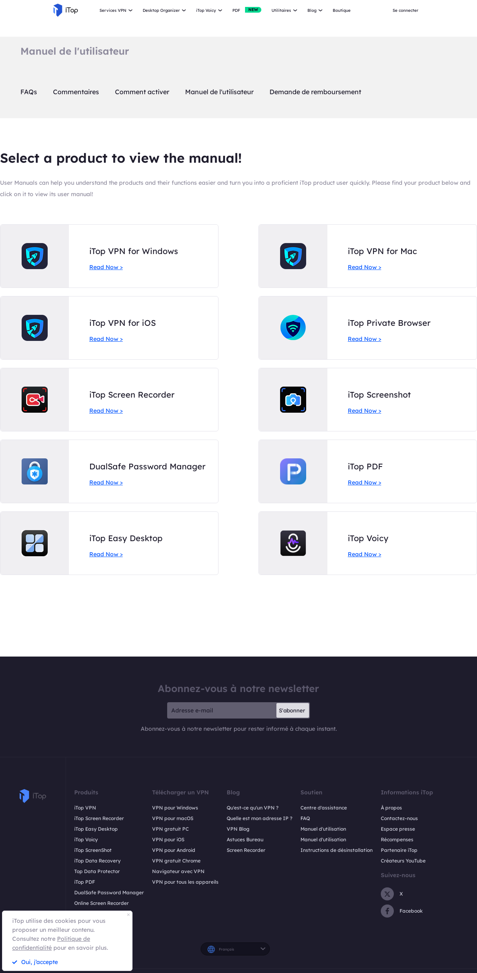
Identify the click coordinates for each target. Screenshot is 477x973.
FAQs (28, 91)
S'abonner (292, 710)
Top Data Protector (97, 871)
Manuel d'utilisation (323, 829)
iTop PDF (84, 882)
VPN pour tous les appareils (185, 882)
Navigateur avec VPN (178, 871)
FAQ (305, 818)
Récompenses (397, 839)
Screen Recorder (246, 850)
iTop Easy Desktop (96, 829)
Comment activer (142, 91)
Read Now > (106, 267)
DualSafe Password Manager (109, 892)
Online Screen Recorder (101, 903)
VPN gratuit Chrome (176, 861)
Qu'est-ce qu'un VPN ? (252, 808)
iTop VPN (85, 808)
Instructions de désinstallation (336, 850)
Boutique (342, 10)
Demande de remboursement (315, 91)
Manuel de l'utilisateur (219, 91)
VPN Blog (238, 829)
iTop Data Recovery (97, 861)
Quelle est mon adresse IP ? (259, 818)
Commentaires (76, 91)
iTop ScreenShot (93, 850)
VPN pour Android (173, 850)
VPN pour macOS (172, 818)
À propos (391, 808)
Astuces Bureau (245, 839)
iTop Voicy (86, 839)
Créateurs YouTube (403, 861)
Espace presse (398, 829)
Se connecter (405, 10)
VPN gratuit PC (170, 829)
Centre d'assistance (323, 808)
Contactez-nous (399, 818)
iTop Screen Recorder (99, 818)
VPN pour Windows (175, 808)
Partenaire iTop (399, 850)
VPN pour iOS (168, 839)
